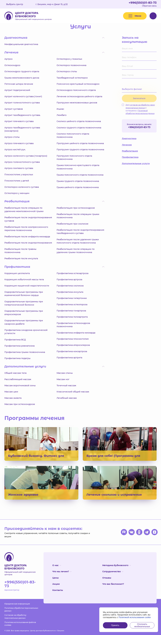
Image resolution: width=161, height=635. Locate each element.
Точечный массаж (66, 385)
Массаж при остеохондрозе (19, 404)
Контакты (57, 590)
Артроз (8, 59)
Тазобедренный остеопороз (72, 77)
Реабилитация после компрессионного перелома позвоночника (26, 229)
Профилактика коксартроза (72, 351)
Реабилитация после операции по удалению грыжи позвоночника (76, 251)
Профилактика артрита (69, 357)
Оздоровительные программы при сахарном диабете (23, 322)
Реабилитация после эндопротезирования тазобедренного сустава (80, 232)
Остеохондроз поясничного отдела (76, 90)
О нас (56, 565)
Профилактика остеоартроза (72, 273)
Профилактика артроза (69, 279)
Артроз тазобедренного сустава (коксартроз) (22, 129)
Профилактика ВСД (15, 339)
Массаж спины (65, 373)
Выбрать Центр (16, 4)
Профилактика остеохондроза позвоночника (73, 325)
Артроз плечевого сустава (19, 143)
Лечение (127, 144)
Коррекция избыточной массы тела (24, 279)
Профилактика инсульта (70, 292)
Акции (56, 584)
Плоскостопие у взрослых (18, 174)
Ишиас (60, 109)
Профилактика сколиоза (70, 285)
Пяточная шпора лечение (18, 84)
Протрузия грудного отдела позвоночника (80, 149)
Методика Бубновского (116, 565)
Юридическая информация (17, 604)
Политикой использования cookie (135, 617)
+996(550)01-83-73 (143, 2)
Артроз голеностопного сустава (22, 162)
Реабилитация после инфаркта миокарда (27, 236)
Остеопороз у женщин (16, 193)
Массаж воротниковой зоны (20, 385)
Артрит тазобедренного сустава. (22, 115)
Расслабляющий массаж (17, 379)
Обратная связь (149, 6)
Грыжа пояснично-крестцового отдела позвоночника (78, 167)
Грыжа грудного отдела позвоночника (78, 181)
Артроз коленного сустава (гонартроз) (25, 156)
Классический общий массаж (73, 391)
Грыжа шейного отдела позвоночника (78, 187)
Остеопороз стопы (67, 71)
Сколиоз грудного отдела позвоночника (79, 127)
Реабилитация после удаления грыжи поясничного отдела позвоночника (78, 241)
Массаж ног (63, 379)
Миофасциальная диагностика (21, 44)
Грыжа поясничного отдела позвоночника (80, 174)
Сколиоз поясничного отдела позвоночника (73, 135)
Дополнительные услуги (136, 163)
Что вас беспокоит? (113, 584)
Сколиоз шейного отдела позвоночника (79, 121)
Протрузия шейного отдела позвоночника (80, 143)
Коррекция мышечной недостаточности (26, 285)
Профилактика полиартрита (72, 317)
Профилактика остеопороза (72, 304)
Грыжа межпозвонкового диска (21, 77)
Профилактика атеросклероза (73, 345)
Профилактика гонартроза (71, 310)
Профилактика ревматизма (19, 345)
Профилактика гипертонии (72, 298)
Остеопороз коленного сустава (21, 187)
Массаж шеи (11, 391)
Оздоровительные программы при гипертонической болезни (23, 303)
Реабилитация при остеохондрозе (76, 208)
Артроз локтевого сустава (18, 168)
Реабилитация (130, 151)
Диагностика (129, 138)
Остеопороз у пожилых (69, 59)
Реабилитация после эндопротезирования (28, 242)
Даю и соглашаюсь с (138, 109)
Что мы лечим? (61, 571)
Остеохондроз (12, 65)
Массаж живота (12, 398)
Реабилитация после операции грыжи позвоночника (78, 216)
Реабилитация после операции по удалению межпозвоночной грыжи (24, 209)
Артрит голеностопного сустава (22, 102)
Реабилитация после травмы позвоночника (20, 251)
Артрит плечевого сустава (19, 121)
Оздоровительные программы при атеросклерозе (23, 313)
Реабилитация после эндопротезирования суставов (28, 219)
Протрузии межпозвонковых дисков (77, 102)
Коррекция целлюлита (17, 273)
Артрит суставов (13, 109)
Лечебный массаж (67, 398)
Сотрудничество (112, 571)
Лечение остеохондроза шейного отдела (79, 96)
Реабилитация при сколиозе (72, 223)
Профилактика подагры (17, 358)
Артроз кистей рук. (15, 149)
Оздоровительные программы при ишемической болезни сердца (23, 294)
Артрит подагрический (17, 90)
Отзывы (106, 577)
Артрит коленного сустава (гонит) (23, 96)
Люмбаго (61, 115)
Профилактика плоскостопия (73, 339)
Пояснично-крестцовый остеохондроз (78, 84)
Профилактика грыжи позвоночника (24, 352)
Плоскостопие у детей (16, 180)
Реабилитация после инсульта (21, 258)
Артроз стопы (12, 137)
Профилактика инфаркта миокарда (76, 332)
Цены (55, 577)
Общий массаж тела (15, 373)
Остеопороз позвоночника (71, 65)
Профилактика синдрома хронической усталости (25, 332)
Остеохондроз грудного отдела (21, 71)
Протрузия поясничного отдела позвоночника (74, 157)
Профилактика (130, 157)
